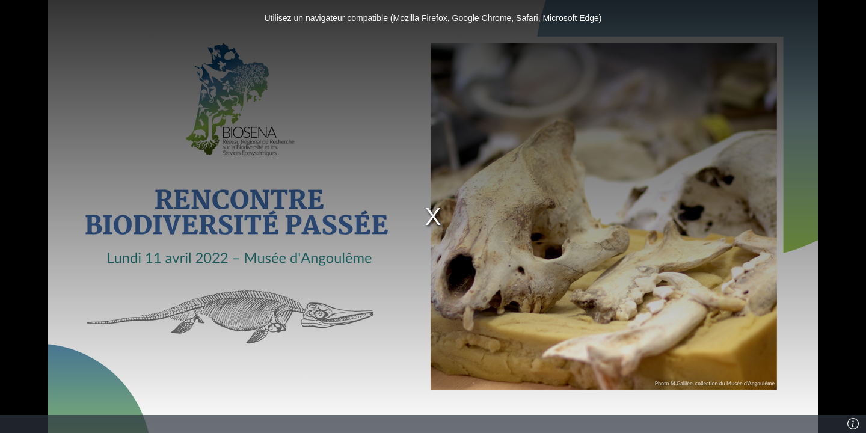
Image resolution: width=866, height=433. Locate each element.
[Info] (853, 424)
